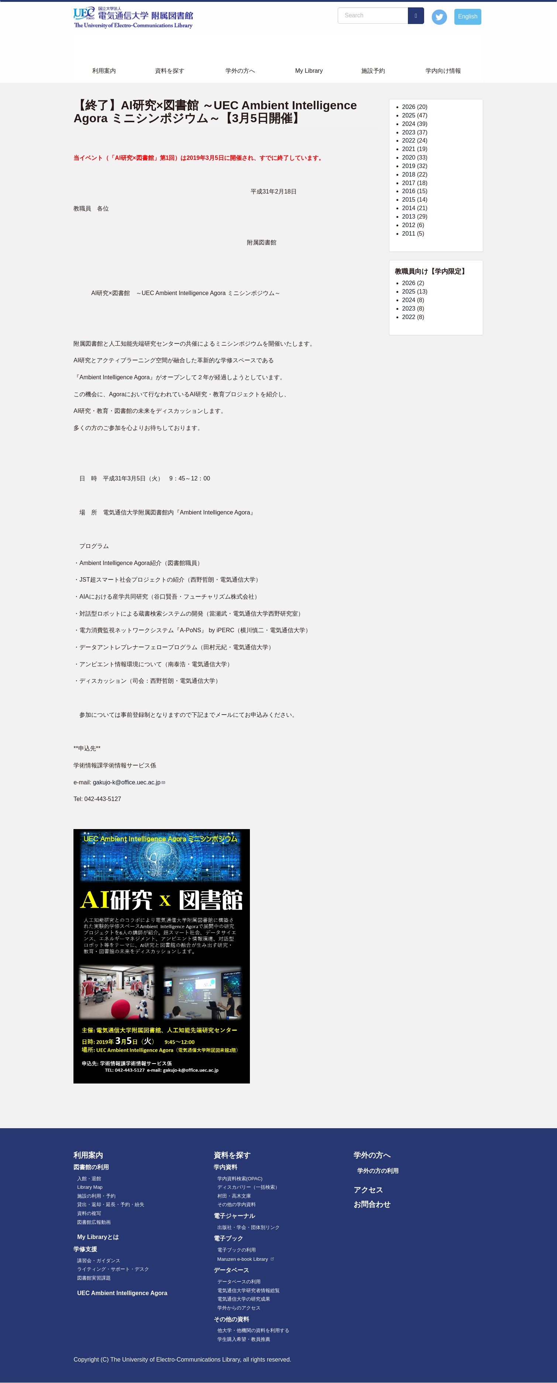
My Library (309, 71)
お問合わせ (372, 1204)
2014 (409, 208)
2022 (409, 140)
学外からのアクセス (239, 1308)
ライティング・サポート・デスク (113, 1269)
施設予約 (373, 71)
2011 (409, 233)
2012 (409, 225)
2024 (409, 124)
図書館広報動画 (94, 1222)
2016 (409, 191)
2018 (409, 174)
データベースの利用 (239, 1281)
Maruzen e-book (246, 1259)
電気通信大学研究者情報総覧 (248, 1290)
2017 (409, 183)
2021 (409, 149)
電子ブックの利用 (236, 1250)
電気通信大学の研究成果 (243, 1299)
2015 (409, 199)
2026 (409, 107)
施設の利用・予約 (96, 1196)
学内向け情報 (443, 71)
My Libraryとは (98, 1237)
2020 (409, 157)
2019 (409, 166)
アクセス (368, 1190)
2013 (409, 216)
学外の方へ (240, 71)
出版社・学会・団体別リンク (248, 1227)
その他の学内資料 (236, 1204)
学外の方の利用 (378, 1171)
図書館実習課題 (94, 1278)
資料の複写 (89, 1213)
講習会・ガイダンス (98, 1260)
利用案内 (104, 71)
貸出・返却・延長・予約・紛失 (110, 1204)
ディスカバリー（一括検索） (248, 1187)
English (467, 16)
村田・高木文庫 (234, 1196)
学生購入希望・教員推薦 (243, 1339)
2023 (409, 132)
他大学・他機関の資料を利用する (253, 1330)
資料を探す (170, 71)
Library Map (90, 1187)
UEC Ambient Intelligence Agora (122, 1293)
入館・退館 (89, 1178)
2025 (409, 115)
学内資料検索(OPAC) (240, 1178)
